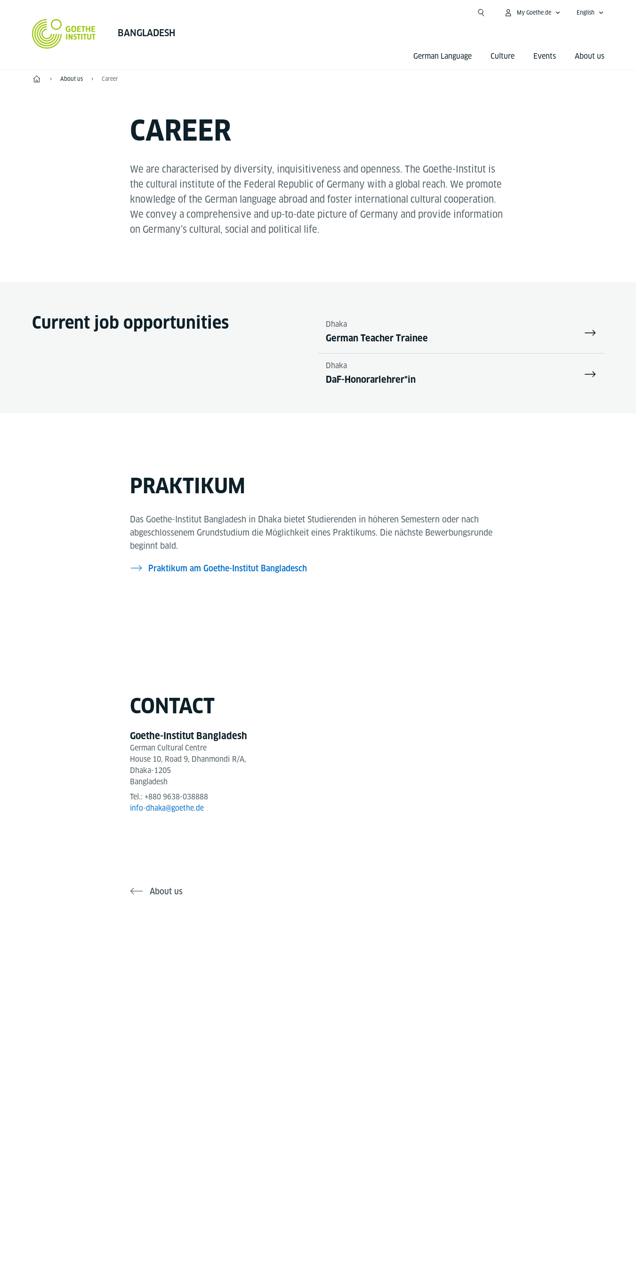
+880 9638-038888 (177, 798)
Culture (502, 56)
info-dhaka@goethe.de (167, 809)
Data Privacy (365, 1244)
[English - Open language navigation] (590, 13)
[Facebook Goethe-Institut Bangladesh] (273, 974)
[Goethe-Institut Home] (64, 34)
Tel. (70, 1131)
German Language (442, 56)
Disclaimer (308, 1244)
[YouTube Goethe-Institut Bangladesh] (333, 974)
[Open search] (481, 13)
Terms (414, 1244)
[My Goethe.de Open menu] (532, 13)
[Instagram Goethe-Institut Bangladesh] (303, 974)
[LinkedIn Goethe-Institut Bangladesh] (363, 974)
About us (589, 56)
